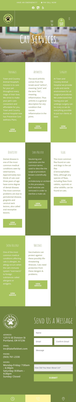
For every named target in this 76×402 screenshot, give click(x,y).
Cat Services (38, 39)
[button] (69, 18)
